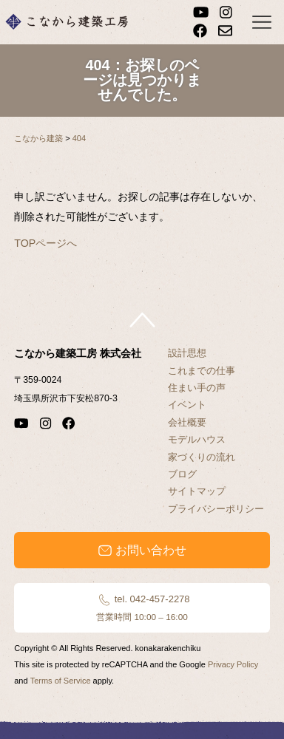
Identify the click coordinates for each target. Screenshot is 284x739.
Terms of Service (60, 680)
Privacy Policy (233, 664)
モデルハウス (197, 439)
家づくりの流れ (201, 457)
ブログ (182, 474)
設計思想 (187, 352)
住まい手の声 (197, 387)
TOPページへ (45, 243)
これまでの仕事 (201, 370)
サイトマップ (197, 491)
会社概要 (187, 422)
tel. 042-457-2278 (141, 607)
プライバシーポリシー (216, 508)
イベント (187, 404)
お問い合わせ (142, 550)
